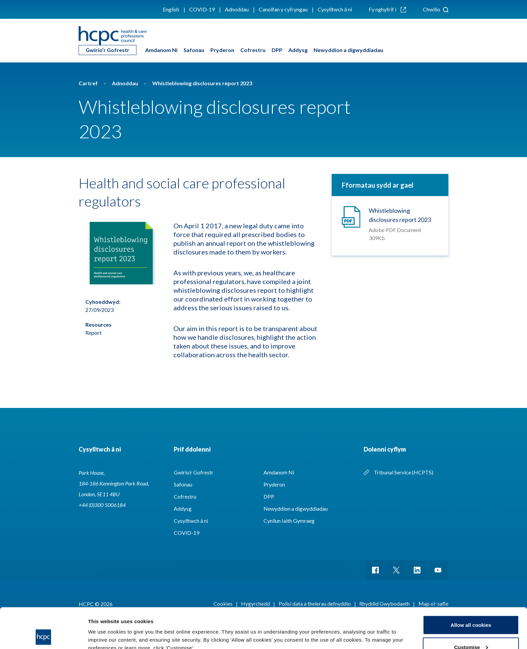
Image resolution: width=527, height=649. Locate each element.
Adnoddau (237, 9)
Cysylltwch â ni (335, 9)
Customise (471, 609)
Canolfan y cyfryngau (283, 9)
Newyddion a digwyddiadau (348, 50)
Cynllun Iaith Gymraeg (289, 520)
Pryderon (222, 50)
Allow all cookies (471, 587)
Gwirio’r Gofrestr (107, 50)
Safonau (194, 50)
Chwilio (435, 9)
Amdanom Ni (161, 50)
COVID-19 (202, 9)
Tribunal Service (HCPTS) (403, 472)
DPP (277, 50)
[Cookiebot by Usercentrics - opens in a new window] (43, 636)
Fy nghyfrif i (387, 9)
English (171, 9)
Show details (103, 628)
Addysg (298, 50)
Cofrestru (253, 50)
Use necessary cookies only (470, 631)
